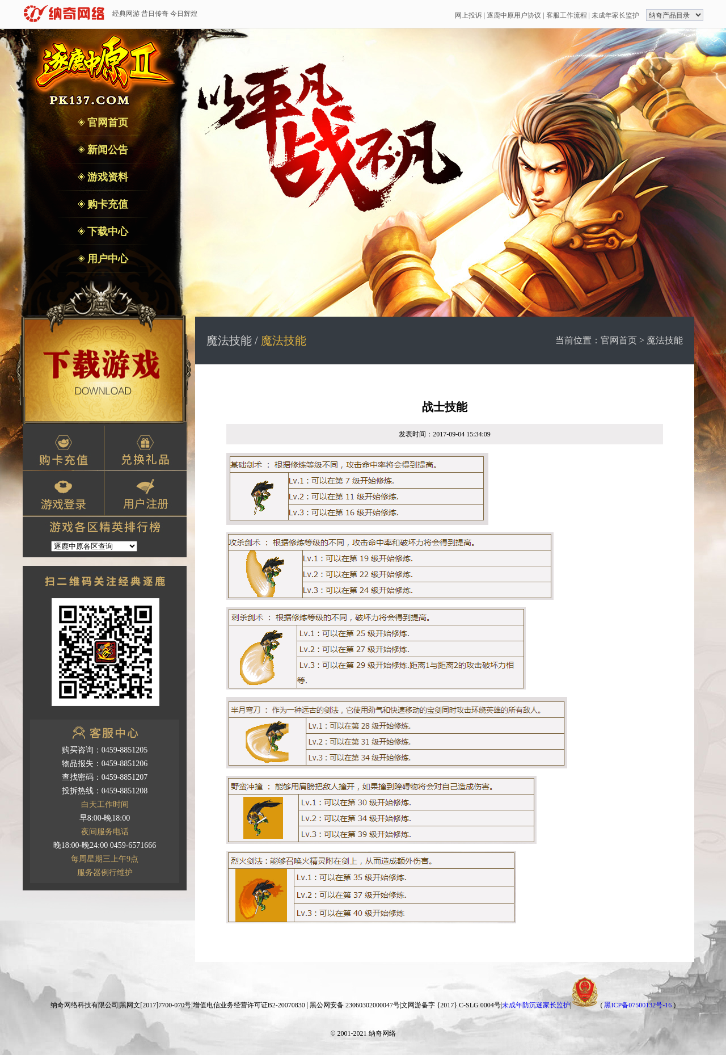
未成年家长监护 (615, 15)
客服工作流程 (566, 15)
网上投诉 (468, 15)
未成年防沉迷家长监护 (536, 1005)
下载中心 (107, 231)
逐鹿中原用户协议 (514, 15)
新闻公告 (107, 149)
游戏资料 (107, 177)
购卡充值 (107, 204)
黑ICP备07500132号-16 (638, 1005)
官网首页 (107, 122)
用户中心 (107, 258)
